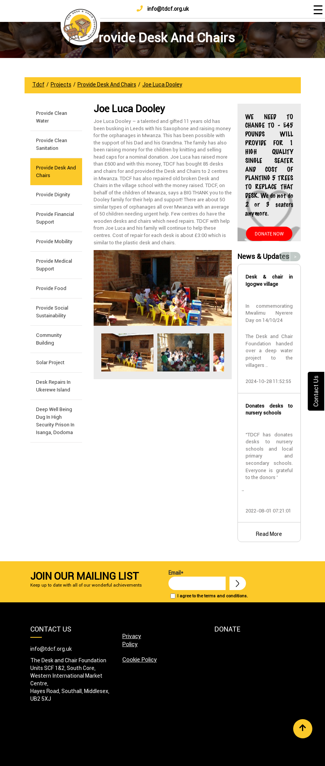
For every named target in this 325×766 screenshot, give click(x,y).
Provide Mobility (54, 241)
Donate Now (269, 234)
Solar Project (50, 362)
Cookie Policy (139, 659)
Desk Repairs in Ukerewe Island (53, 386)
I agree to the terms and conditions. (212, 596)
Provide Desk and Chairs (56, 171)
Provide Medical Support (54, 265)
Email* (197, 579)
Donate (227, 629)
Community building (49, 339)
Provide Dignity (53, 194)
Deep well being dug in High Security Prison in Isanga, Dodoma (55, 421)
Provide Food (51, 288)
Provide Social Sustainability (52, 312)
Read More (269, 534)
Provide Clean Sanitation (51, 144)
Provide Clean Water (51, 117)
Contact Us (316, 391)
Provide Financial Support (55, 218)
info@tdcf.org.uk (163, 8)
